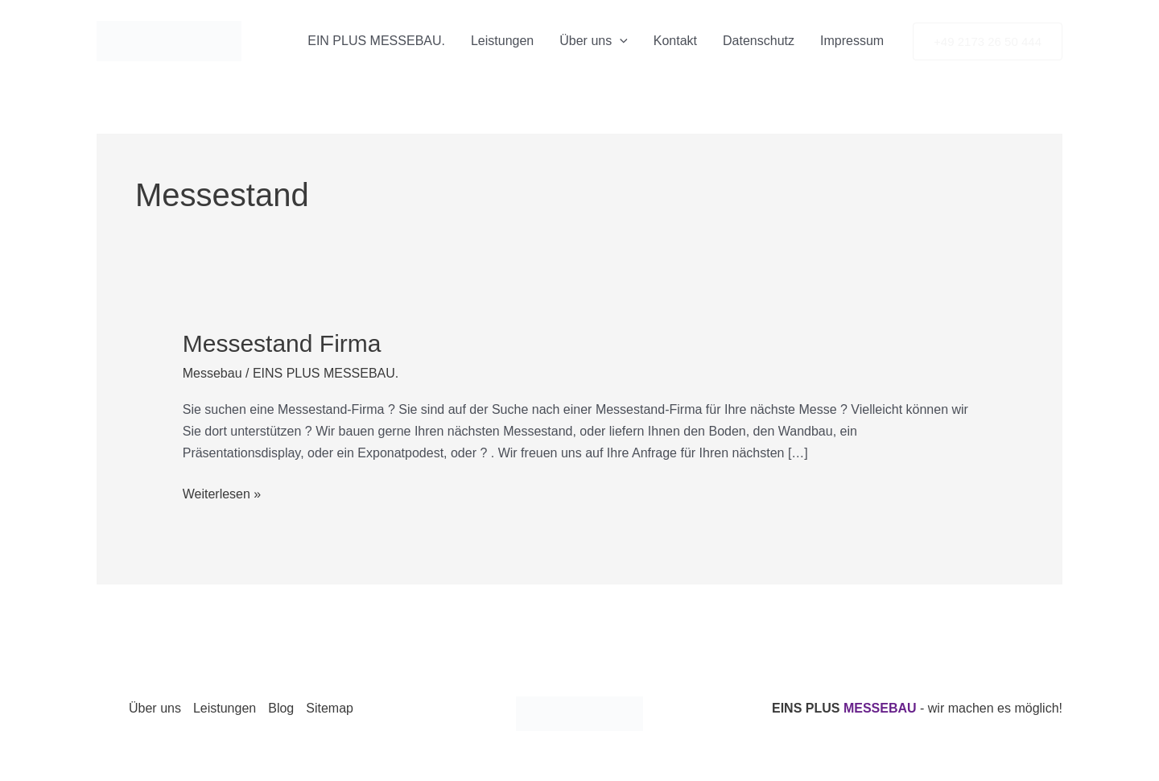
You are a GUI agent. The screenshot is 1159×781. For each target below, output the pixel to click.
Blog (281, 708)
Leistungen (502, 41)
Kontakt (675, 41)
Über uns (593, 41)
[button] (987, 41)
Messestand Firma (282, 343)
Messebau (212, 373)
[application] (620, 41)
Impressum (852, 41)
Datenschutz (758, 41)
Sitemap (329, 708)
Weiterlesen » (222, 492)
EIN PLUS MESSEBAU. (376, 41)
